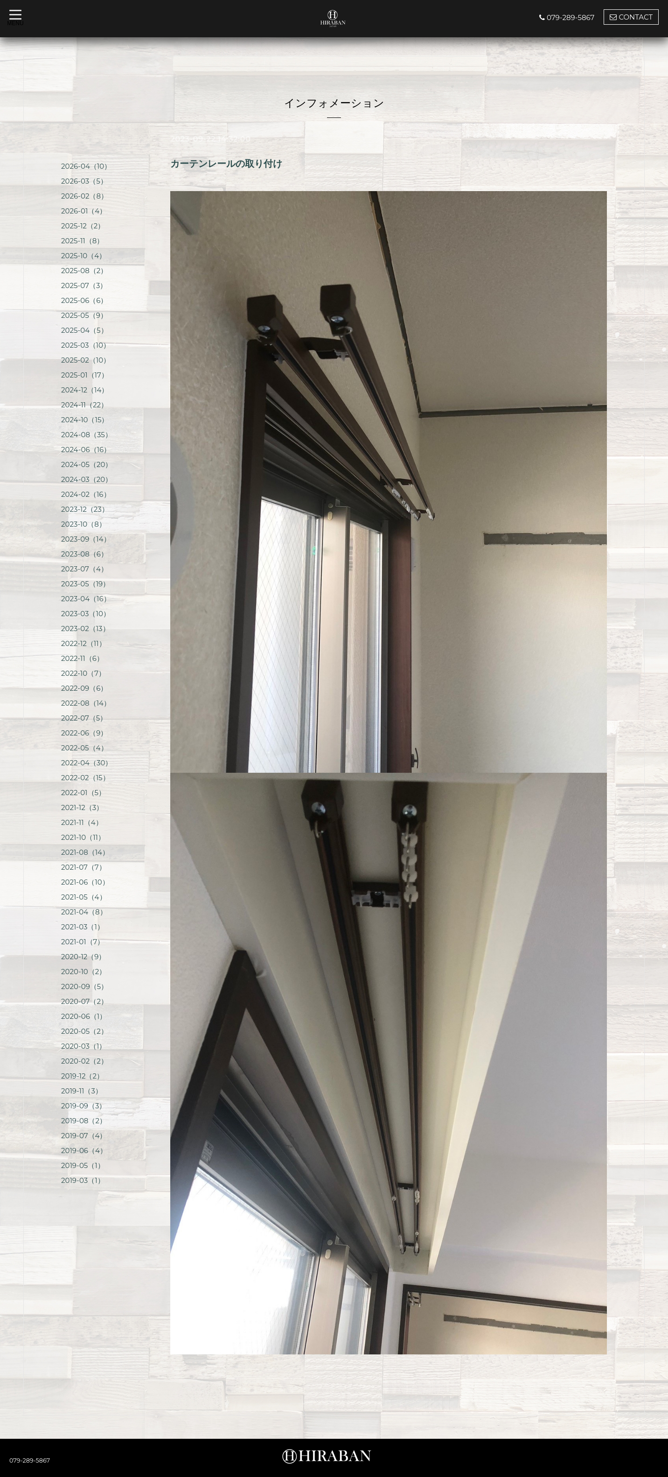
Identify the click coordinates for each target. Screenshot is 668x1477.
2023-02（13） (85, 628)
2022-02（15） (85, 777)
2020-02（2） (84, 1061)
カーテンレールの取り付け (226, 163)
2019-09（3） (83, 1105)
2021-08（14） (85, 852)
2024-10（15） (84, 419)
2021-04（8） (84, 911)
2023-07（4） (84, 568)
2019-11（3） (81, 1090)
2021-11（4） (82, 822)
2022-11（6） (82, 658)
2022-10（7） (83, 673)
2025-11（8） (82, 240)
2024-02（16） (86, 494)
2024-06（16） (86, 449)
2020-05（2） (84, 1031)
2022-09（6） (84, 688)
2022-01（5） (83, 792)
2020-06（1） (83, 1016)
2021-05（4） (83, 897)
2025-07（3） (84, 285)
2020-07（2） (84, 1001)
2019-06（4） (84, 1150)
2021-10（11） (83, 837)
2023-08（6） (84, 554)
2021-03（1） (82, 926)
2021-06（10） (85, 882)
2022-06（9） (84, 732)
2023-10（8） (83, 524)
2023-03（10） (85, 613)
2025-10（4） (83, 255)
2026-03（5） (84, 181)
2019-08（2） (83, 1120)
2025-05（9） (84, 315)
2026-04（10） (86, 166)
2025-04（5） (84, 330)
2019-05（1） (82, 1165)
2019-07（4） (84, 1135)
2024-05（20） (86, 464)
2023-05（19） (85, 583)
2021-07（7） (83, 867)
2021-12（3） (82, 807)
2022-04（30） (86, 762)
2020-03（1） (83, 1046)
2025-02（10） (85, 360)
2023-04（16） (86, 598)
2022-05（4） (84, 747)
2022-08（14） (86, 703)
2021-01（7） (82, 941)
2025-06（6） (84, 300)
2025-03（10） (85, 345)
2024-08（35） (86, 434)
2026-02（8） (84, 196)
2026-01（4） (83, 210)
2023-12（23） (85, 509)
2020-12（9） (83, 956)
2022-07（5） (84, 718)
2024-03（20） (86, 479)
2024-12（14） (84, 389)
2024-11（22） (84, 404)
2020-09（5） (84, 986)
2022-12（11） (83, 643)
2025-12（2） (82, 225)
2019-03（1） (82, 1180)
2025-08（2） (84, 270)
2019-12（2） (82, 1076)
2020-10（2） (83, 971)
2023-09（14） (86, 539)
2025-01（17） (84, 375)
